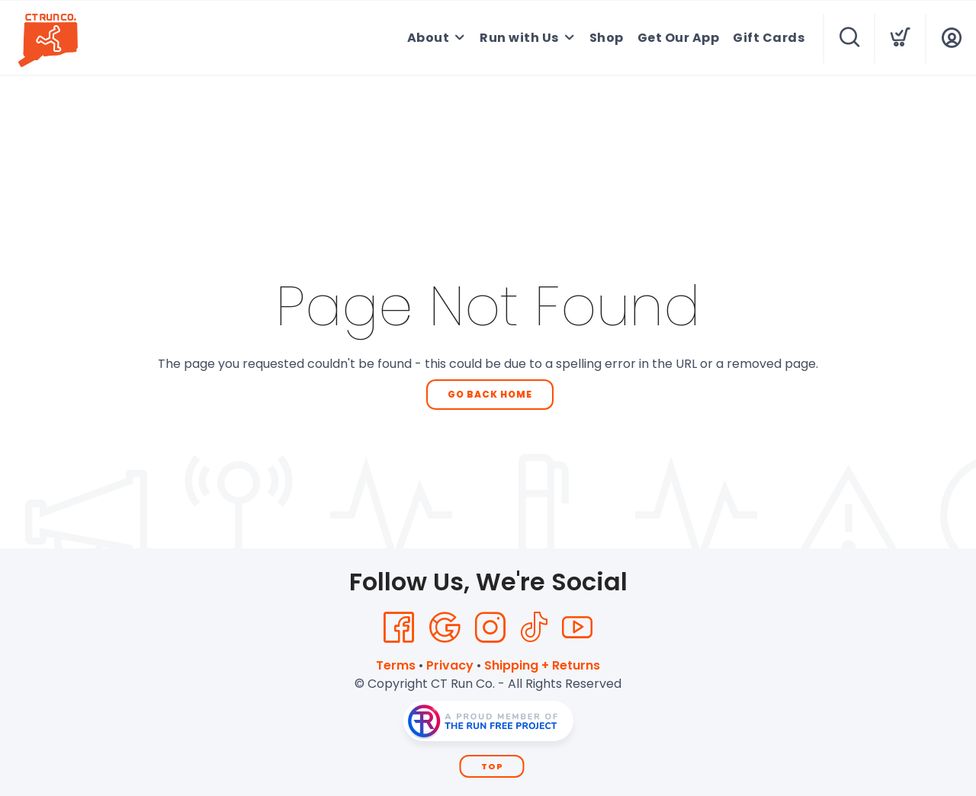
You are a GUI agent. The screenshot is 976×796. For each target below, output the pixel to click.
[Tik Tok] (533, 628)
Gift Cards (768, 37)
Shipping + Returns (542, 665)
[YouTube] (577, 628)
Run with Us (519, 37)
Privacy (450, 665)
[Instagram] (490, 628)
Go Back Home (490, 394)
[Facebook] (399, 628)
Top (492, 766)
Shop (606, 37)
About (428, 37)
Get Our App (678, 37)
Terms (396, 665)
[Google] (444, 628)
